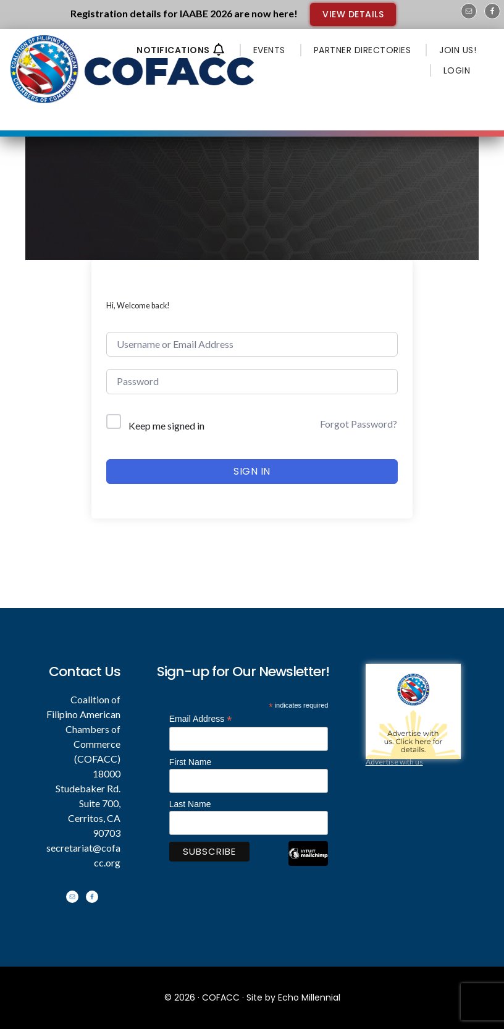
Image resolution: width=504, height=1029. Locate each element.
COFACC (221, 997)
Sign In (252, 471)
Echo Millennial (309, 997)
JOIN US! (457, 50)
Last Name (190, 804)
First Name (190, 762)
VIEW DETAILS (353, 14)
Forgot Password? (358, 424)
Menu (306, 100)
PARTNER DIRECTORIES (362, 50)
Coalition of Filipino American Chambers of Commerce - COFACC (133, 69)
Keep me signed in (166, 425)
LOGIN (457, 70)
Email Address (200, 719)
